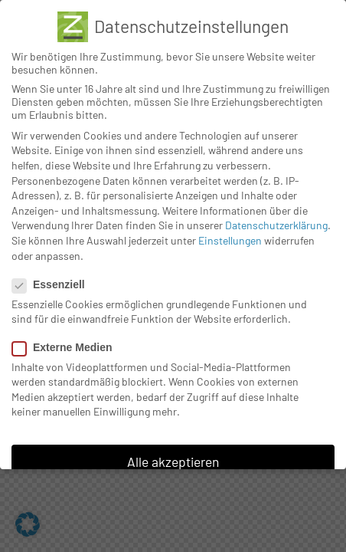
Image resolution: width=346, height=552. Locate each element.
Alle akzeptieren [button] (173, 461)
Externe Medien (68, 347)
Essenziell (54, 284)
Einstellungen (230, 240)
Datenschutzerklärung (276, 225)
